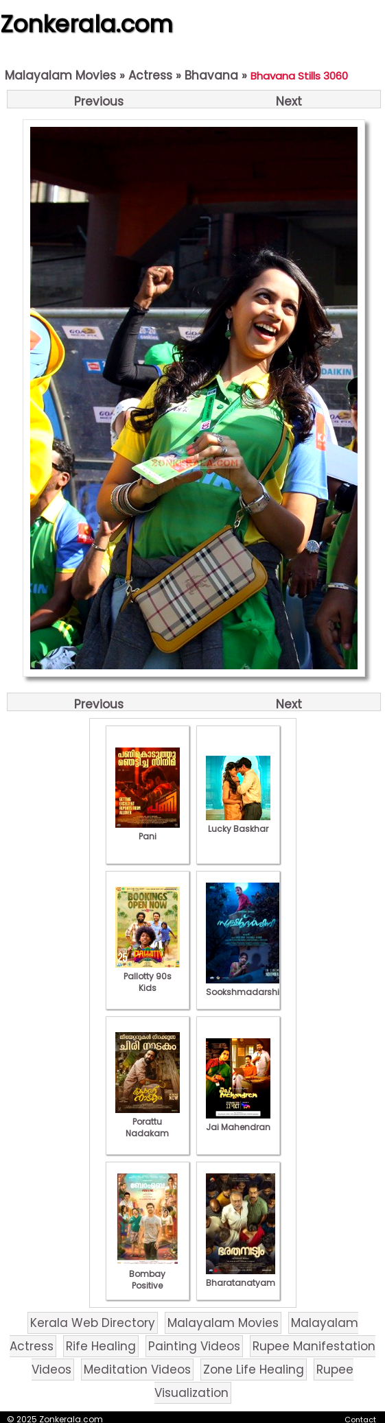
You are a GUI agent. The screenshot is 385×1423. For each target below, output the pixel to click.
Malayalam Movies (60, 75)
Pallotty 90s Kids (147, 976)
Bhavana (211, 75)
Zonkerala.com (86, 24)
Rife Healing (101, 1346)
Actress (150, 75)
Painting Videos (194, 1346)
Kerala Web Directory (92, 1323)
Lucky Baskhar (238, 823)
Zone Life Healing (253, 1369)
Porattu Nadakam (147, 1121)
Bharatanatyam (240, 1277)
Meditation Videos (137, 1369)
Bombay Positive (147, 1273)
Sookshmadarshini (246, 986)
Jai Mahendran (238, 1121)
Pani (147, 830)
